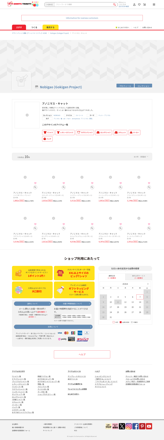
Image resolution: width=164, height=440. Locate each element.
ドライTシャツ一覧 (19, 379)
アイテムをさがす (18, 371)
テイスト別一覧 (43, 389)
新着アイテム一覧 (44, 376)
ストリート (79, 115)
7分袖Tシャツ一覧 (18, 399)
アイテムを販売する (75, 384)
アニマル (57, 118)
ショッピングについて (103, 376)
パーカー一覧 (17, 404)
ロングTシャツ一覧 (19, 397)
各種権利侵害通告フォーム (135, 384)
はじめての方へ (73, 394)
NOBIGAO (57, 115)
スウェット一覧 (17, 402)
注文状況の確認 (123, 6)
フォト (68, 118)
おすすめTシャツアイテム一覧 (23, 412)
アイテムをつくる (74, 371)
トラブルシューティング (104, 384)
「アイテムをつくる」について (106, 381)
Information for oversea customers (82, 17)
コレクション (143, 85)
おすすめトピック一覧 (46, 379)
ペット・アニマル (104, 115)
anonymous (76, 118)
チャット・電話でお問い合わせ (137, 376)
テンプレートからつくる (77, 376)
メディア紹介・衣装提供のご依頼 (138, 381)
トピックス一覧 (43, 386)
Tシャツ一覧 (16, 376)
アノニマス (84, 118)
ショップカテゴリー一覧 (47, 394)
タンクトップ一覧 (18, 394)
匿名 (90, 118)
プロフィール (125, 85)
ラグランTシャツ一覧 (20, 389)
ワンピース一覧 (17, 386)
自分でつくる (73, 379)
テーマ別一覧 (42, 392)
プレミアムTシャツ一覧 (20, 381)
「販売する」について (103, 379)
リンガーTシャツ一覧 (20, 392)
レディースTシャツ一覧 (20, 384)
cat (64, 118)
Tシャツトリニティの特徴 (77, 389)
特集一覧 (41, 384)
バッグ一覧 (16, 407)
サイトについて (100, 386)
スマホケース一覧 (18, 410)
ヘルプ (135, 27)
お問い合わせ (147, 27)
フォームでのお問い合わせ (135, 379)
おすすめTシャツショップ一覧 (49, 381)
